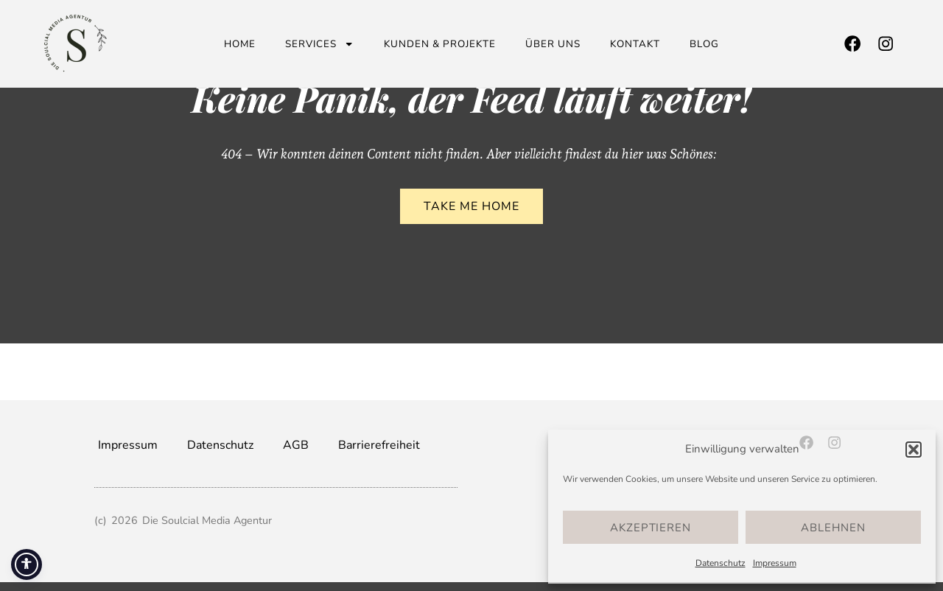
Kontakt (635, 44)
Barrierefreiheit (379, 445)
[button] (913, 449)
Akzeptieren (650, 527)
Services (319, 44)
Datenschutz (720, 563)
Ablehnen (833, 527)
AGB (296, 445)
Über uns (553, 44)
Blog (704, 44)
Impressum (774, 563)
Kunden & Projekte (440, 44)
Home (240, 44)
